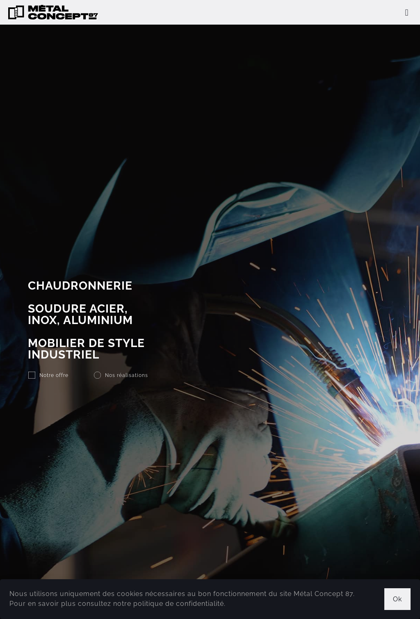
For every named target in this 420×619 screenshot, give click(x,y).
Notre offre (53, 375)
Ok (397, 599)
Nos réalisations (126, 375)
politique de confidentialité (178, 604)
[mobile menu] (407, 12)
